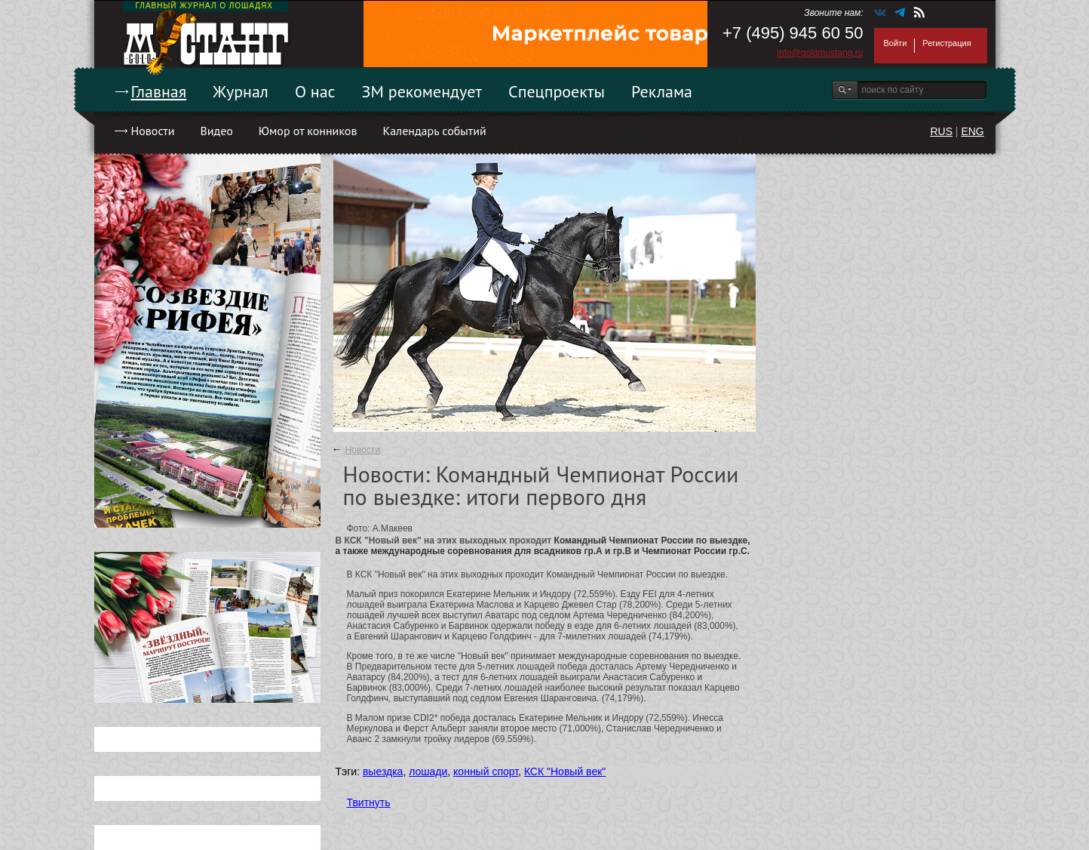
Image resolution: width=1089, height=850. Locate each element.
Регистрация (946, 43)
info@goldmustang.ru (820, 53)
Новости (153, 130)
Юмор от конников (308, 130)
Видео (216, 130)
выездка (383, 771)
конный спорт (485, 771)
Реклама (661, 91)
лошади (428, 771)
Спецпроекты (556, 91)
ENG (972, 131)
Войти (895, 43)
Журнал (240, 91)
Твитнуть (369, 802)
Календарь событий (434, 130)
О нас (315, 91)
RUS (941, 131)
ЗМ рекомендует (422, 91)
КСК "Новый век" (565, 771)
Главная (159, 91)
